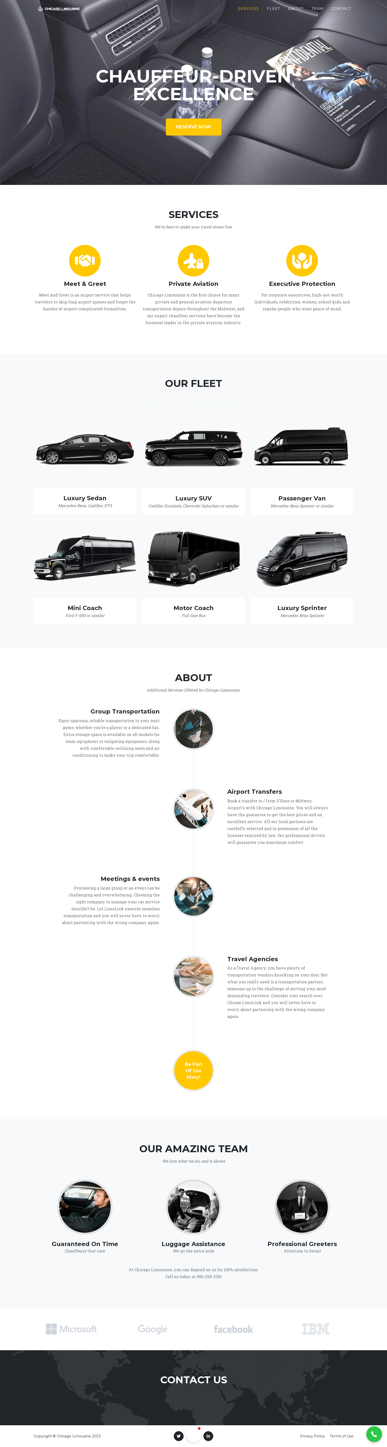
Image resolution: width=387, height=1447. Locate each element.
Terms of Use (341, 1436)
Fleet (273, 10)
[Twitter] (179, 1436)
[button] (374, 1434)
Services (248, 10)
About (296, 10)
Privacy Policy (312, 1436)
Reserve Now (193, 127)
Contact (341, 10)
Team (317, 10)
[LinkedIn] (208, 1436)
